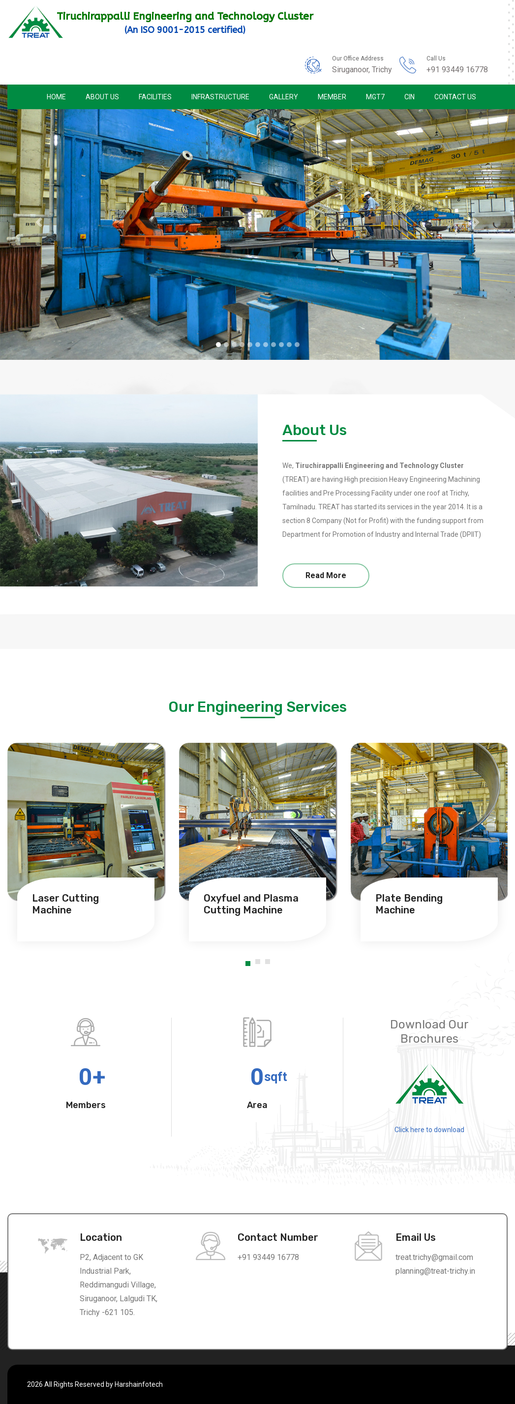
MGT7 (375, 97)
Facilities (155, 97)
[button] (38, 222)
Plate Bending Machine (409, 904)
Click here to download (429, 1130)
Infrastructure (220, 97)
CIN (409, 97)
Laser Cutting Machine (65, 904)
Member (332, 97)
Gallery (283, 97)
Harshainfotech (139, 1384)
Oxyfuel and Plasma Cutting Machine (251, 904)
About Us (102, 97)
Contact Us (455, 97)
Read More (325, 575)
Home (56, 97)
